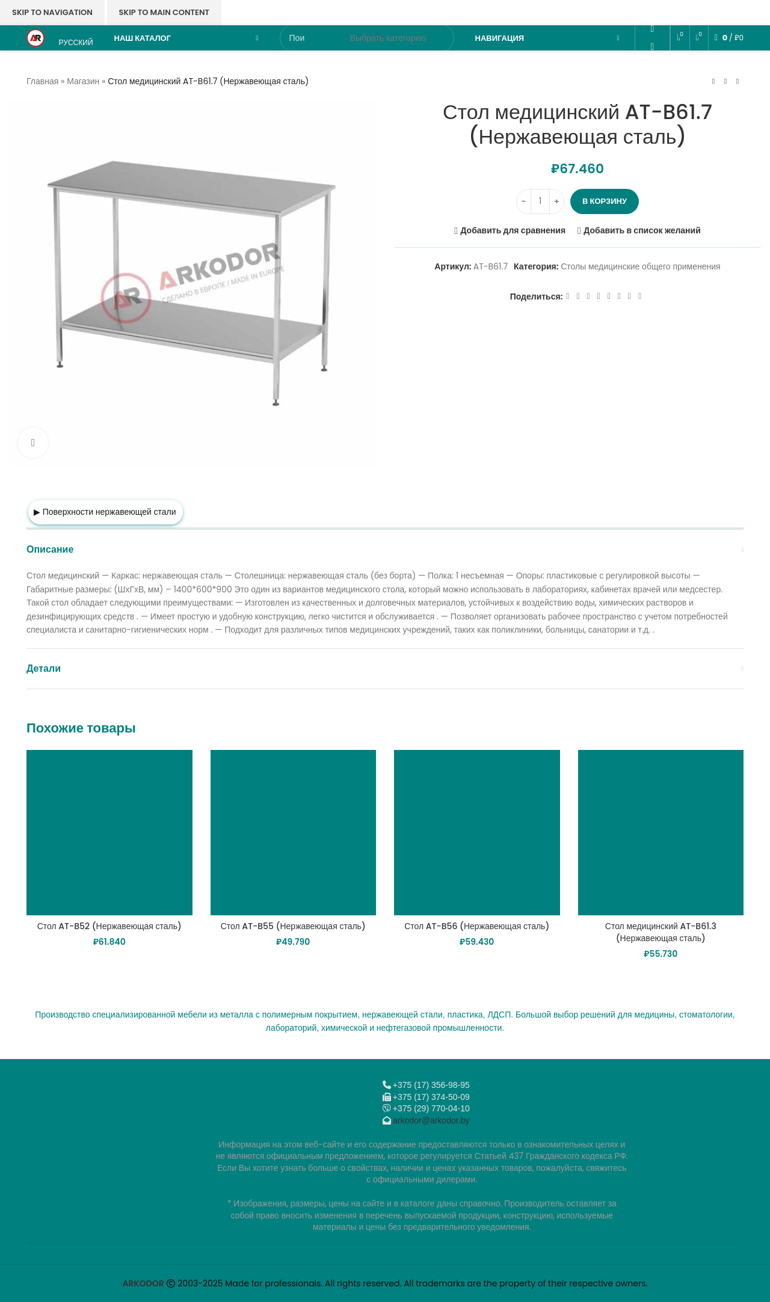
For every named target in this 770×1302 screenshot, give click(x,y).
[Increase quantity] (556, 201)
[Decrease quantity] (523, 201)
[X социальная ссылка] (578, 297)
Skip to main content (164, 12)
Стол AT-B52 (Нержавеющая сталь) (109, 926)
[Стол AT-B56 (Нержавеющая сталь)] (477, 833)
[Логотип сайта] (35, 37)
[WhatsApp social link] (652, 46)
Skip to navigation (52, 12)
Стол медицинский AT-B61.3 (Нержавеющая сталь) (660, 932)
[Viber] (652, 99)
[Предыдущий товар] (713, 81)
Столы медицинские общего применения (640, 266)
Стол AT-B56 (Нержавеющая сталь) (476, 926)
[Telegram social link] (652, 82)
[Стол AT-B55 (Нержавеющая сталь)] (294, 833)
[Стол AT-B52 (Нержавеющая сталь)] (109, 833)
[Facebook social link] (567, 297)
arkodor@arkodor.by (431, 1120)
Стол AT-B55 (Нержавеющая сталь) (293, 926)
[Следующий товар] (738, 81)
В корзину (604, 201)
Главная (42, 81)
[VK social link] (652, 64)
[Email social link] (652, 11)
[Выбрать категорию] (388, 38)
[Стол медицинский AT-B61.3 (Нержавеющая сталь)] (661, 833)
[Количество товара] (540, 201)
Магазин (83, 81)
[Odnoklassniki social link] (652, 29)
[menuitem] (75, 38)
